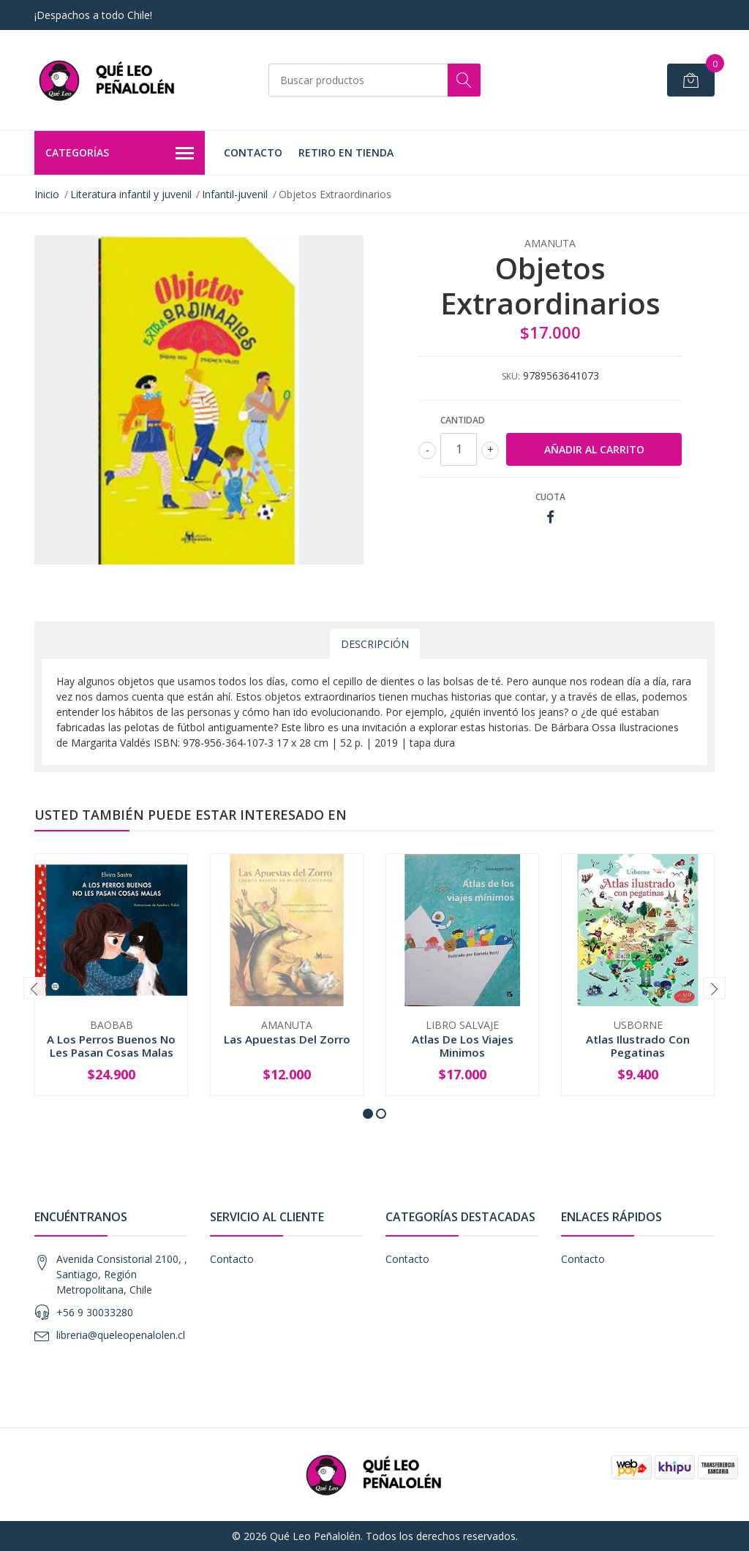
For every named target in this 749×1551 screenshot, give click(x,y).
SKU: (511, 376)
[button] (367, 1114)
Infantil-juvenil (235, 194)
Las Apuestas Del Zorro (287, 1039)
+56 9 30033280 (94, 1312)
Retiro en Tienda (346, 152)
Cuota (550, 497)
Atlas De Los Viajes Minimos (462, 1046)
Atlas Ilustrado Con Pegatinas (638, 1046)
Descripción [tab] (375, 644)
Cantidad (462, 420)
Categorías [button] (119, 154)
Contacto (253, 152)
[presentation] (34, 988)
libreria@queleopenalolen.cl (120, 1335)
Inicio (46, 194)
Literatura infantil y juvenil (131, 194)
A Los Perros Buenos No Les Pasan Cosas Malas (111, 1046)
